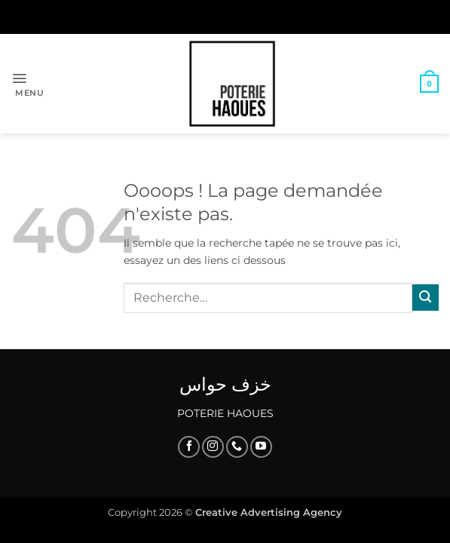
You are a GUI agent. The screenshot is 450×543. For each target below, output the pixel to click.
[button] (27, 83)
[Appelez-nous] (237, 447)
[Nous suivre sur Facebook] (189, 447)
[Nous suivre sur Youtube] (261, 447)
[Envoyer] (425, 297)
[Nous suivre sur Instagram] (213, 447)
